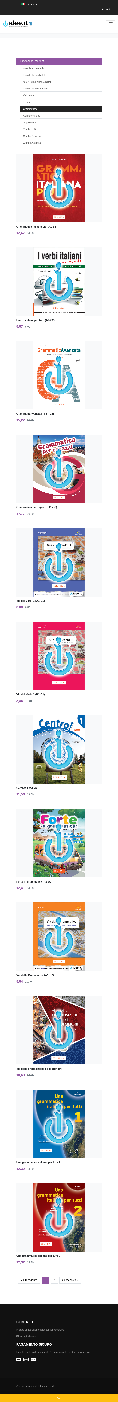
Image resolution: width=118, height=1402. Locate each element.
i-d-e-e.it (29, 1386)
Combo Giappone (32, 136)
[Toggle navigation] (110, 23)
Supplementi (30, 122)
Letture (27, 102)
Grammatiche (30, 109)
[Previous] (29, 1280)
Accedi (106, 9)
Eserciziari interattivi (34, 68)
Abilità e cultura (31, 115)
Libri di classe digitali (34, 75)
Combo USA (30, 129)
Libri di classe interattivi (35, 88)
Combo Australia (32, 142)
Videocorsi (28, 95)
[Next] (70, 1280)
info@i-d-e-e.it (26, 1336)
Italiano (28, 4)
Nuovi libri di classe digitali (37, 82)
